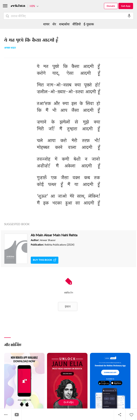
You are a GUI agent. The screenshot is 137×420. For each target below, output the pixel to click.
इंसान (68, 306)
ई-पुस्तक (89, 24)
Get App (125, 5)
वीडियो (76, 24)
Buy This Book (44, 260)
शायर (46, 24)
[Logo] (18, 6)
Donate (111, 5)
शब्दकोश (64, 24)
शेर (54, 24)
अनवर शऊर (10, 48)
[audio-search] (129, 15)
